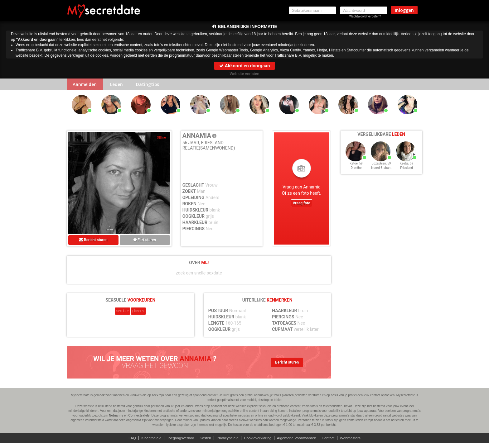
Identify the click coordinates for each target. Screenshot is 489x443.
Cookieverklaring (258, 438)
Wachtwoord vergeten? (365, 16)
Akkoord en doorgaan (244, 65)
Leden (117, 85)
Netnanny (116, 415)
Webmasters (351, 438)
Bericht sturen (93, 240)
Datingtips (149, 85)
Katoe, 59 (356, 164)
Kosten (205, 438)
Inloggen (404, 10)
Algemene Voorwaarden (297, 438)
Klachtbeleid (150, 438)
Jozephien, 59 (381, 164)
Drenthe (356, 169)
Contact (329, 438)
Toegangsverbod (180, 438)
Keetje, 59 (406, 164)
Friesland (406, 169)
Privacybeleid (227, 438)
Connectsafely (139, 415)
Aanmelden (85, 85)
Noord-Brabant (381, 169)
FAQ (130, 438)
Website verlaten (244, 74)
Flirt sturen (144, 240)
